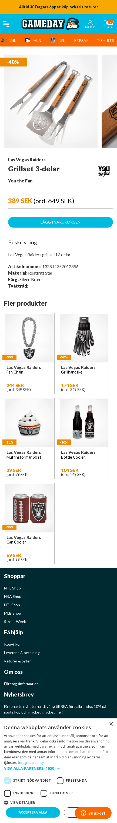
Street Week (15, 621)
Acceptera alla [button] (33, 812)
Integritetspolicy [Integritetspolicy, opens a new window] (31, 762)
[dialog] (58, 770)
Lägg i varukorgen (61, 222)
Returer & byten (18, 661)
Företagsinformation (21, 683)
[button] (58, 768)
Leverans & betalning (22, 652)
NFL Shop (12, 604)
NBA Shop (12, 596)
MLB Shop (12, 613)
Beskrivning (22, 242)
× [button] (111, 724)
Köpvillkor (12, 644)
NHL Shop (12, 588)
